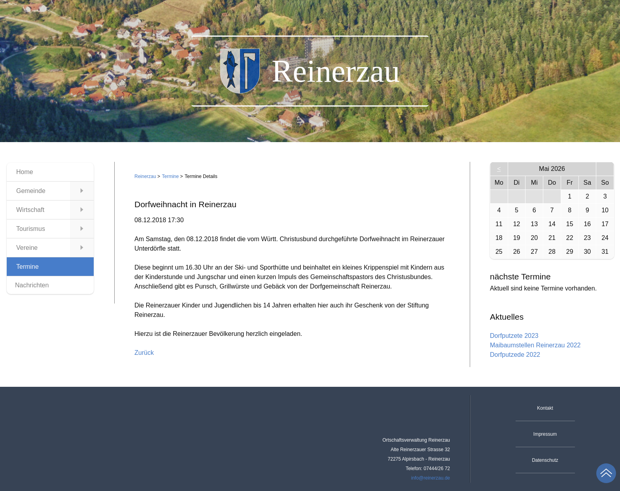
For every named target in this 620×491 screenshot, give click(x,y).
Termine (170, 176)
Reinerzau (145, 176)
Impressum (545, 434)
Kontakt (545, 408)
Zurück (144, 352)
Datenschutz (545, 460)
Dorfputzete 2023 (514, 335)
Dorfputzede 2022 (515, 354)
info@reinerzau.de (430, 478)
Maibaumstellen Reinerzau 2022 (535, 345)
